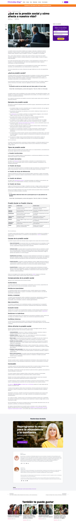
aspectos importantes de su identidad (26, 122)
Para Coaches (44, 2)
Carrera (39, 2)
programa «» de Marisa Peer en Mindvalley (21, 384)
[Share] (6, 27)
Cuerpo (27, 2)
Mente (24, 2)
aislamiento (44, 311)
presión (34, 274)
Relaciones (35, 2)
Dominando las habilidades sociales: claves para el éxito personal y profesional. (29, 516)
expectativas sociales (19, 180)
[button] (63, 2)
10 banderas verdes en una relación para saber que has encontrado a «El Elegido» (60, 516)
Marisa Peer (17, 19)
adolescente (13, 113)
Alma (31, 2)
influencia (16, 160)
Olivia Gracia (10, 19)
